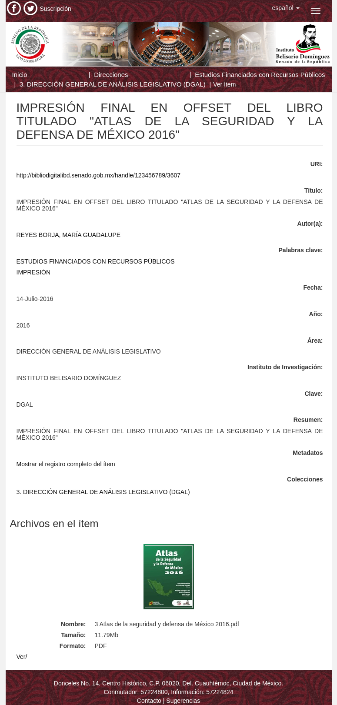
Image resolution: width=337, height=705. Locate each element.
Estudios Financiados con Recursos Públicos (260, 74)
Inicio (19, 74)
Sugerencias (183, 700)
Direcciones (111, 74)
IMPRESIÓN (34, 272)
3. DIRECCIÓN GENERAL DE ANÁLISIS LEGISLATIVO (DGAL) (113, 84)
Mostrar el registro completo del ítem (66, 464)
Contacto (149, 700)
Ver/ (22, 656)
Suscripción (55, 8)
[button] (286, 8)
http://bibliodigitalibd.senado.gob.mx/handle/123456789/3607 (99, 175)
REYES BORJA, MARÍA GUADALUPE (69, 234)
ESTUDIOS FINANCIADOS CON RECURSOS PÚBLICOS (96, 261)
